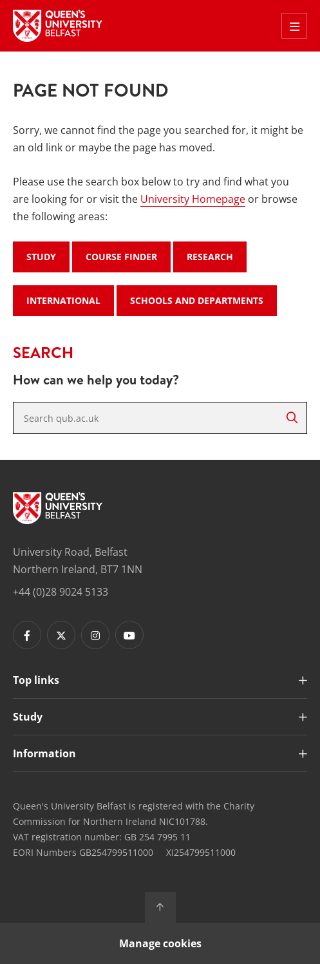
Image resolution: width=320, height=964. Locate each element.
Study (41, 256)
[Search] (292, 418)
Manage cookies (160, 943)
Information (44, 753)
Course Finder (121, 256)
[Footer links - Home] (57, 508)
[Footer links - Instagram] (95, 635)
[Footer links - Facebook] (27, 635)
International (63, 300)
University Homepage (192, 199)
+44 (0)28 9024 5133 (60, 592)
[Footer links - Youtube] (129, 635)
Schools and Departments (196, 300)
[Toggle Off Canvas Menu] (294, 26)
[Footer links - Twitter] (61, 635)
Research (210, 256)
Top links (36, 680)
